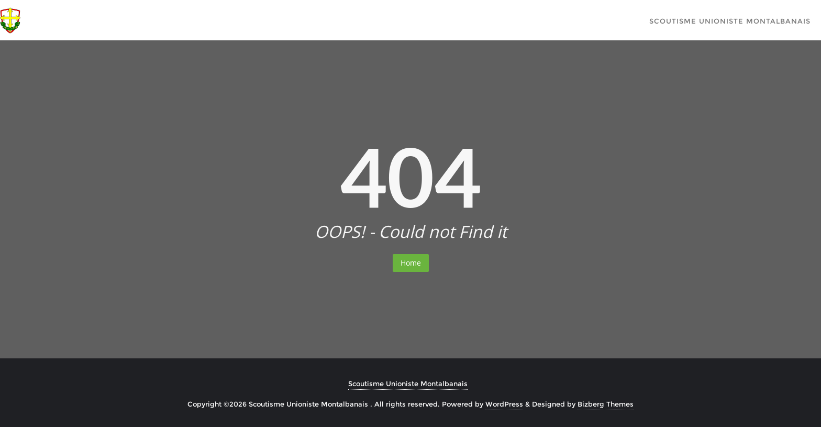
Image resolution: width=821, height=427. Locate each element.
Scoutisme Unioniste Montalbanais (408, 383)
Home (411, 263)
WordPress (504, 404)
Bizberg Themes (606, 404)
